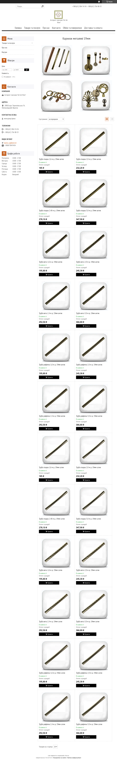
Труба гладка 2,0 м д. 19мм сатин (88, 467)
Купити (50, 172)
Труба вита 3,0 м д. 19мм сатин (87, 621)
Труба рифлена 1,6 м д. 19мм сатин (52, 673)
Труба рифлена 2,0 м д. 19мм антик (89, 365)
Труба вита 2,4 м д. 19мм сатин (50, 621)
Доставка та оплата (93, 27)
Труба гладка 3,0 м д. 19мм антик (88, 210)
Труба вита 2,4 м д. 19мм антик (50, 313)
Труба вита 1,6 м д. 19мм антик (50, 262)
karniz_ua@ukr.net (10, 143)
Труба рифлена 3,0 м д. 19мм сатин (89, 724)
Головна (18, 27)
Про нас (46, 27)
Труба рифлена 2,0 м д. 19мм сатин (89, 673)
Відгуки (4, 52)
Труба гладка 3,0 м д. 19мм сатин (88, 519)
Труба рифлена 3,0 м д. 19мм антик (89, 416)
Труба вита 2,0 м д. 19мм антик (87, 262)
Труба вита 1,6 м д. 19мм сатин (50, 570)
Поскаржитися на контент (59, 758)
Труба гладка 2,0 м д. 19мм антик (88, 159)
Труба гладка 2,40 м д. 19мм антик (52, 210)
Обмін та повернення (72, 27)
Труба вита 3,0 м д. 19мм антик (87, 313)
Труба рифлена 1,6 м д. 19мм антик (52, 365)
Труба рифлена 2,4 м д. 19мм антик (52, 416)
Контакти (56, 27)
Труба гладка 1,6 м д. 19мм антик (51, 159)
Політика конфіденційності (74, 758)
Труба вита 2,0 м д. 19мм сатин (87, 570)
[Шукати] (42, 6)
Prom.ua (67, 755)
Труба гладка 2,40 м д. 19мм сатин (52, 519)
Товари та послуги (32, 27)
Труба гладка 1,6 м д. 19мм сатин (51, 467)
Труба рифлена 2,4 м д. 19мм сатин (52, 724)
